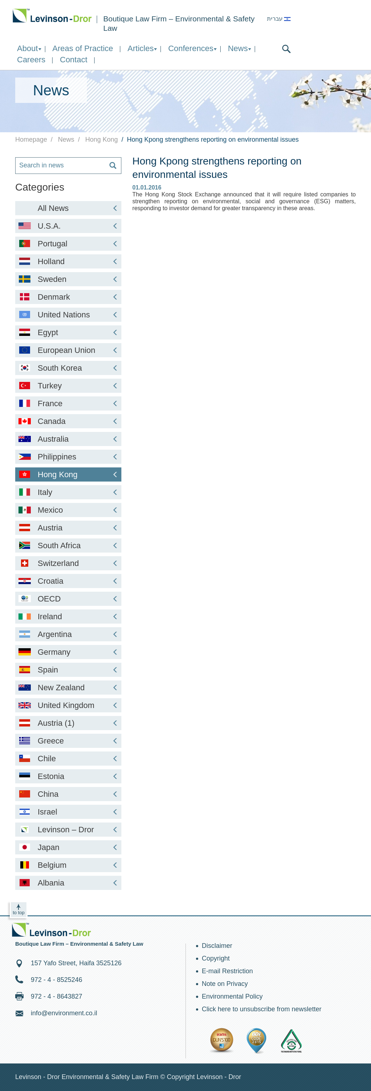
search (286, 49)
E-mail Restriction (227, 971)
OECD (68, 598)
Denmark (68, 296)
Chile (68, 758)
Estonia (68, 776)
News (238, 48)
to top (19, 912)
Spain (68, 669)
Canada (68, 421)
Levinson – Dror (68, 829)
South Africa (68, 545)
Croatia (68, 581)
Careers (31, 59)
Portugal (68, 243)
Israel (68, 811)
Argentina (68, 634)
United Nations (68, 314)
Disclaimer (217, 945)
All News (78, 208)
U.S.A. (68, 225)
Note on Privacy (225, 983)
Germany (68, 652)
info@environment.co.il (64, 1013)
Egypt (68, 332)
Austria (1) (68, 723)
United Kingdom (68, 705)
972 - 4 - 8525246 (56, 979)
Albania (68, 882)
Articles (141, 48)
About (27, 48)
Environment (52, 15)
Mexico (68, 510)
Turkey (68, 385)
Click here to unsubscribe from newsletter (261, 1009)
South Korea (68, 367)
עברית (279, 19)
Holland (68, 261)
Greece (68, 740)
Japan (68, 847)
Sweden (68, 279)
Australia (68, 439)
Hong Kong (68, 474)
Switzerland (68, 563)
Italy (68, 492)
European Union (68, 350)
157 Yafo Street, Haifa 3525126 (76, 963)
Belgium (68, 865)
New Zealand (68, 687)
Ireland (68, 616)
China (68, 794)
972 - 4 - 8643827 (56, 996)
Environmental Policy (232, 996)
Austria (68, 527)
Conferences (190, 48)
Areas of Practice (83, 48)
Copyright (216, 958)
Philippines (68, 456)
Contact (73, 59)
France (68, 403)
